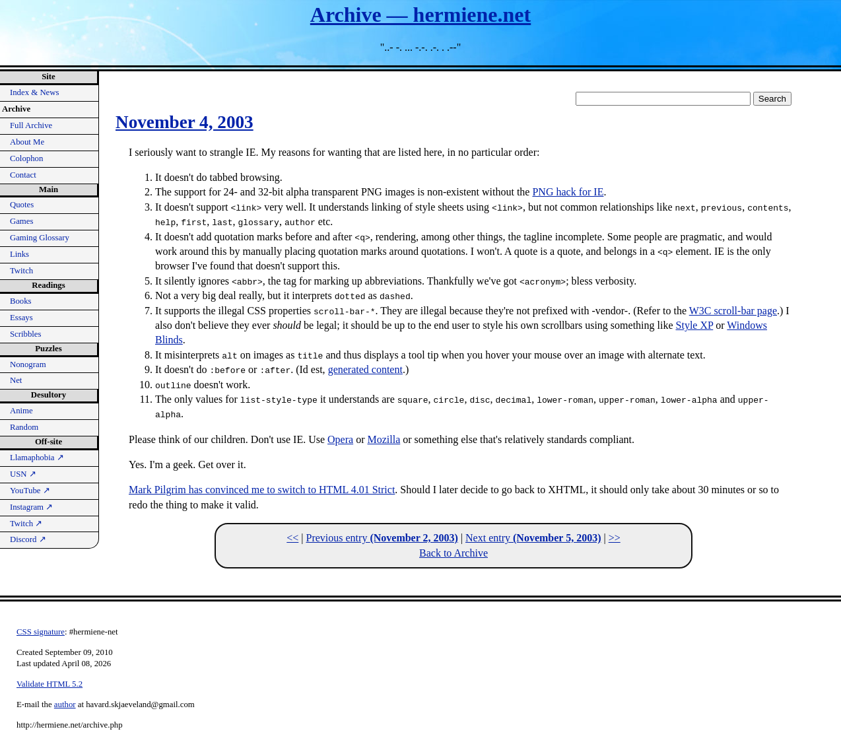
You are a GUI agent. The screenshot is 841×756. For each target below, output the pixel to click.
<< (292, 537)
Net (16, 380)
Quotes (22, 204)
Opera (340, 439)
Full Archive (31, 125)
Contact (23, 175)
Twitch (21, 270)
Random (24, 427)
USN (23, 474)
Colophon (26, 158)
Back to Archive (453, 553)
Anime (21, 410)
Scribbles (26, 334)
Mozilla (383, 439)
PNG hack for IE (567, 191)
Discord (28, 539)
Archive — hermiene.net (420, 14)
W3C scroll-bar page (733, 310)
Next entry (533, 537)
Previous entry (382, 537)
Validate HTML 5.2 (50, 684)
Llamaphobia (37, 457)
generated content (365, 369)
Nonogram (28, 364)
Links (19, 254)
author (65, 704)
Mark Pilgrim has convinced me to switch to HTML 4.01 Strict (262, 489)
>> (615, 537)
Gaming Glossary (39, 237)
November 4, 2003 (184, 122)
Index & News (34, 92)
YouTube (30, 490)
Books (21, 301)
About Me (27, 142)
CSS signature (41, 631)
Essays (21, 317)
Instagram (31, 507)
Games (22, 221)
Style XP (695, 325)
